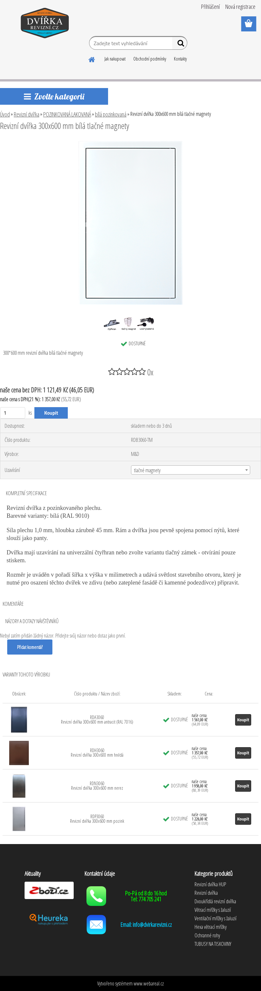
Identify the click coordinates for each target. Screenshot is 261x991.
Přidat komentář (30, 647)
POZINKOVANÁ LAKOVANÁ (67, 114)
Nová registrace (240, 6)
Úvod (5, 114)
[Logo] (45, 24)
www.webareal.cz (149, 983)
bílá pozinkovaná (110, 114)
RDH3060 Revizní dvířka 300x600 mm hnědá (97, 752)
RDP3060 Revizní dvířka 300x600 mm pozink (97, 818)
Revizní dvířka (26, 114)
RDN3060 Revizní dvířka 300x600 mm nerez (97, 785)
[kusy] (12, 413)
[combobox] (190, 470)
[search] (179, 44)
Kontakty (180, 59)
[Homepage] (92, 58)
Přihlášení (210, 6)
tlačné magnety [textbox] (147, 470)
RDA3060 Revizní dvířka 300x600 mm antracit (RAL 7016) (97, 719)
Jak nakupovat (114, 59)
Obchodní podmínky (149, 59)
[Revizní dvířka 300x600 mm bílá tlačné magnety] (130, 143)
